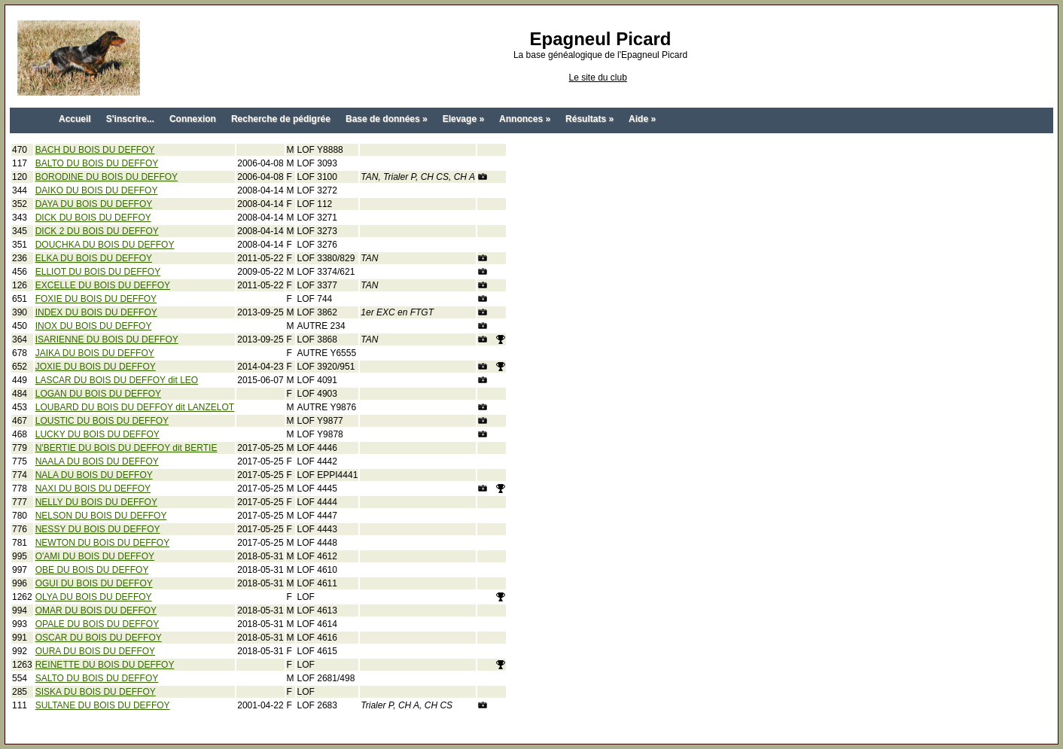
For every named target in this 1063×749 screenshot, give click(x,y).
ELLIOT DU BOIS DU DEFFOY (97, 271)
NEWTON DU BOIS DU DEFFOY (102, 542)
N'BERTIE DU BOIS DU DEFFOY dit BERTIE (126, 448)
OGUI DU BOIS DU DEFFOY (94, 583)
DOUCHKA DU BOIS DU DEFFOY (105, 244)
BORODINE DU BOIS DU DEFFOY (106, 177)
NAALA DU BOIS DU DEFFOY (97, 461)
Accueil (75, 119)
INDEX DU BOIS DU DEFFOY (96, 312)
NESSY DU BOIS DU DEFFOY (97, 529)
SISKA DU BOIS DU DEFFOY (95, 692)
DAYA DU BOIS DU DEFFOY (94, 204)
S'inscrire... (130, 119)
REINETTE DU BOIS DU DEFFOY (105, 664)
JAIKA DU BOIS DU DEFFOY (94, 353)
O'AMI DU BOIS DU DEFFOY (94, 556)
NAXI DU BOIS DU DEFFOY (93, 488)
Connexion (192, 119)
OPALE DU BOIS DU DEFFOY (97, 624)
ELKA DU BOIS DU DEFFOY (93, 258)
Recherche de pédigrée (280, 119)
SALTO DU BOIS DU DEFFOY (97, 678)
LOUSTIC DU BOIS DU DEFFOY (102, 421)
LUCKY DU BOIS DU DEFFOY (97, 434)
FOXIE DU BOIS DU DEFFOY (96, 299)
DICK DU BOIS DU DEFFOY (93, 217)
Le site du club (597, 77)
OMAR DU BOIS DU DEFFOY (96, 610)
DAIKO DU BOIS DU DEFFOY (96, 190)
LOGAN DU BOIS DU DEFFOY (98, 393)
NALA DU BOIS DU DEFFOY (94, 475)
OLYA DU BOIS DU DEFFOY (93, 597)
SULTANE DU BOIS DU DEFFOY (102, 705)
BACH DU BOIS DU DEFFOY (95, 150)
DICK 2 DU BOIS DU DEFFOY (97, 231)
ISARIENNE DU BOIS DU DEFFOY (106, 339)
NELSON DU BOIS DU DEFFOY (101, 515)
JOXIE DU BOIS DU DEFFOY (95, 366)
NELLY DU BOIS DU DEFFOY (96, 502)
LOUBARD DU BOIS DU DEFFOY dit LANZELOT (135, 407)
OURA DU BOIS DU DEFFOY (95, 651)
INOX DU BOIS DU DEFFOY (93, 326)
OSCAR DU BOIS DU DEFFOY (98, 637)
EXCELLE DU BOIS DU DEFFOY (102, 285)
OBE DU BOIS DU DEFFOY (92, 570)
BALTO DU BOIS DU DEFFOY (97, 163)
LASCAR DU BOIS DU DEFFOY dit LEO (117, 380)
